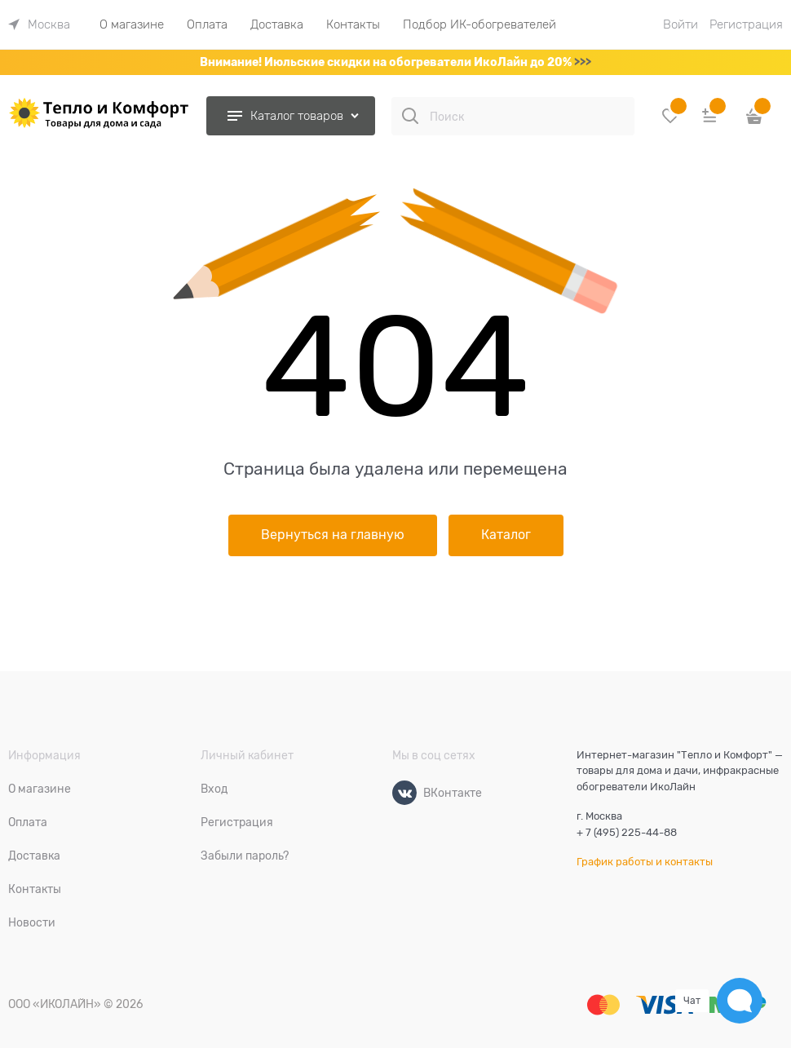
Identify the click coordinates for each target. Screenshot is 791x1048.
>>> (582, 62)
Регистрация (746, 24)
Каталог (506, 535)
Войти (680, 24)
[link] (39, 24)
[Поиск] (410, 115)
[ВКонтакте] (404, 792)
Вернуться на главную (332, 535)
